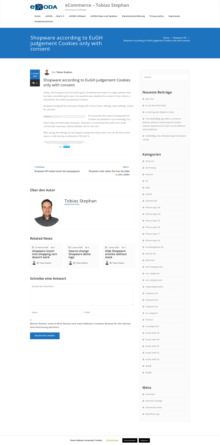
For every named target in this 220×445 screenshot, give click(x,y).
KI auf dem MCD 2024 (155, 105)
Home (38, 16)
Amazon (149, 174)
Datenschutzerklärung (133, 16)
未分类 (148, 366)
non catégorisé (152, 273)
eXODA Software (77, 16)
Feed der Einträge (153, 400)
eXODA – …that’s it (54, 16)
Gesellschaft (151, 200)
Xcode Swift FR (152, 346)
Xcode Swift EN (152, 339)
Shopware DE (151, 293)
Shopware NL (151, 306)
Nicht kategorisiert (154, 267)
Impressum (174, 16)
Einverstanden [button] (130, 440)
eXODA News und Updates (103, 16)
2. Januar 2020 (76, 247)
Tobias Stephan (64, 72)
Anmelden (150, 394)
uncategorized (152, 326)
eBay (147, 187)
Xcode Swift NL (152, 352)
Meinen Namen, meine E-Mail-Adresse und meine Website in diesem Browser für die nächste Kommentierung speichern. (80, 325)
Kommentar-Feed (153, 407)
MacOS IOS (150, 253)
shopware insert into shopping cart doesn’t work (44, 254)
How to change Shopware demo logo (80, 254)
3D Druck (149, 161)
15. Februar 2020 (41, 247)
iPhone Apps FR (152, 227)
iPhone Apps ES (152, 220)
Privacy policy (157, 16)
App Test (149, 99)
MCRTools (150, 260)
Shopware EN (179, 37)
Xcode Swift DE (152, 333)
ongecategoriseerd (154, 286)
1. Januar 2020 (113, 247)
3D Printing (150, 167)
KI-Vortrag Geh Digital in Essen (159, 112)
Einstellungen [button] (112, 440)
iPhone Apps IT (152, 233)
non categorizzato (153, 280)
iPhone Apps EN (153, 214)
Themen (149, 319)
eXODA (148, 194)
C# (146, 181)
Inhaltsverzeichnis (44, 21)
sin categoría (151, 313)
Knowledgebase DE (154, 247)
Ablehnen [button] (144, 440)
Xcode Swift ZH (152, 359)
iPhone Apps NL (152, 240)
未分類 (148, 372)
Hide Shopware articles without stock (116, 254)
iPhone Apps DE (152, 207)
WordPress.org (152, 414)
